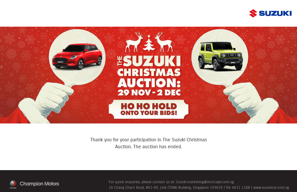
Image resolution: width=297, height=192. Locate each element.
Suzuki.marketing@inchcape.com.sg (205, 181)
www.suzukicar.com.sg (271, 187)
